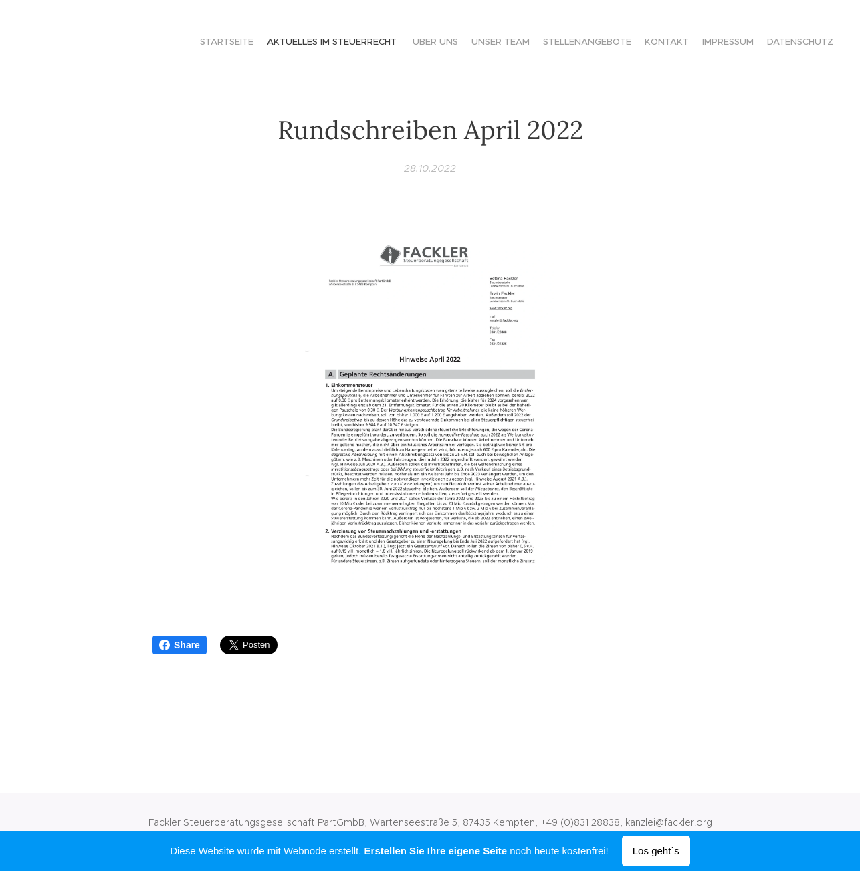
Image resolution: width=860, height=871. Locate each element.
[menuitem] (741, 43)
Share (179, 645)
